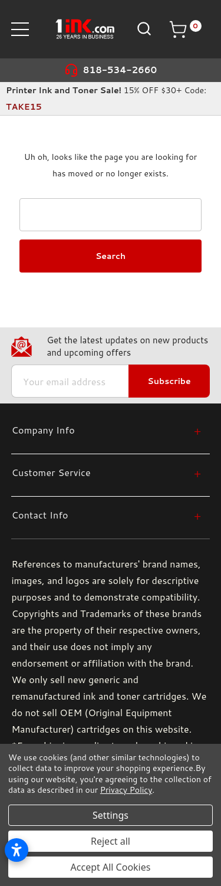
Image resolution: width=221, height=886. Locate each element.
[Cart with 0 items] (185, 29)
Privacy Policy (126, 790)
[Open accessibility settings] (16, 850)
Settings (110, 815)
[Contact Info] (106, 514)
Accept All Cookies (111, 867)
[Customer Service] (106, 472)
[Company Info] (106, 430)
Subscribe (168, 381)
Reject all (110, 841)
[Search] (143, 28)
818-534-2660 (120, 70)
